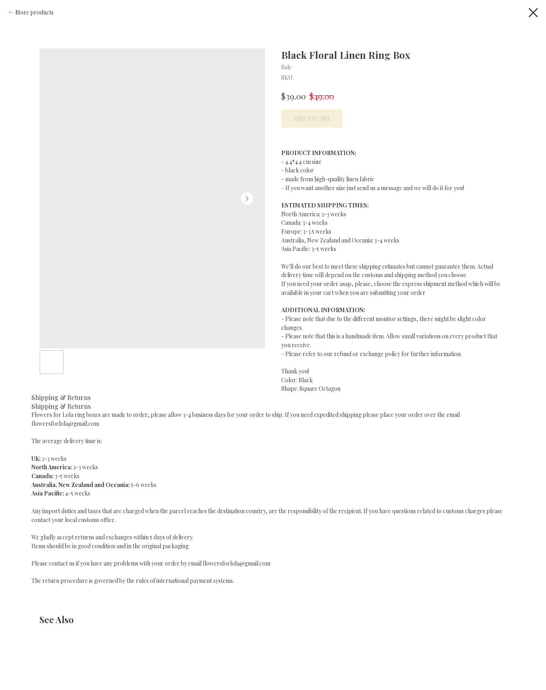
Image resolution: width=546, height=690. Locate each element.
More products (34, 12)
